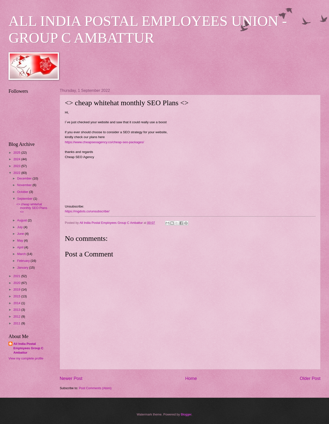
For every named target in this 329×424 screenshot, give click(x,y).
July (20, 227)
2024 (17, 159)
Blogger (186, 414)
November (24, 185)
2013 (17, 309)
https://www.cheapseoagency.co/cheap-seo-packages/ (104, 142)
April (20, 247)
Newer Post (71, 378)
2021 (17, 276)
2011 (17, 323)
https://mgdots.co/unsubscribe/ (87, 211)
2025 (17, 152)
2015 (17, 296)
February (23, 261)
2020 (17, 283)
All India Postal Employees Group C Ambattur (28, 348)
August (22, 220)
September (25, 198)
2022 (17, 173)
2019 (17, 289)
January (23, 267)
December (24, 178)
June (21, 234)
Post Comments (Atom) (95, 388)
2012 (17, 316)
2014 (17, 303)
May (20, 240)
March (22, 254)
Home (191, 378)
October (23, 192)
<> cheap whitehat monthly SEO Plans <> (31, 208)
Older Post (310, 378)
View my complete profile (26, 358)
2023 (17, 166)
